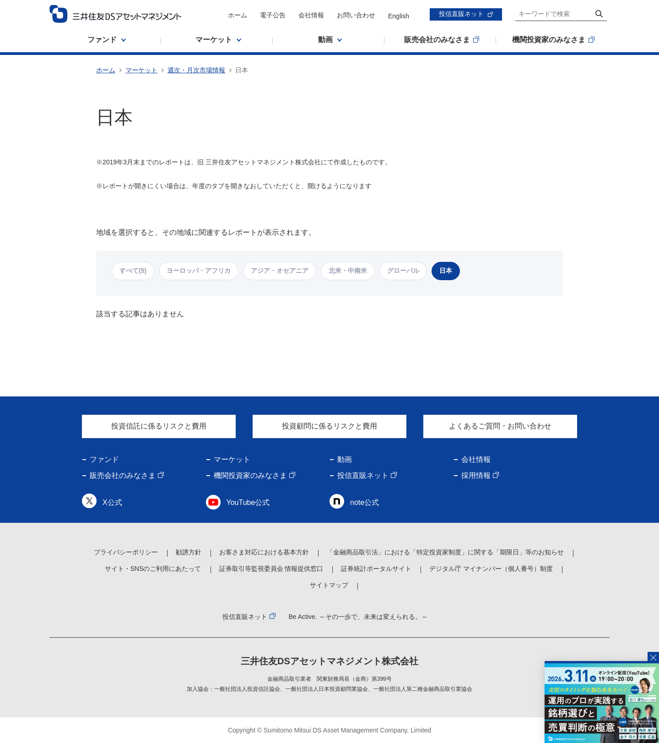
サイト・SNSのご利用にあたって (153, 568)
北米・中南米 (348, 270)
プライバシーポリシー (126, 552)
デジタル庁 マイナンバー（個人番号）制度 (491, 568)
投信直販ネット (461, 13)
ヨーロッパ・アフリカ (199, 270)
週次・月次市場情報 (196, 70)
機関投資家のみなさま (250, 475)
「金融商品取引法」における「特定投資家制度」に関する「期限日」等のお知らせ (445, 552)
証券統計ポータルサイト (376, 568)
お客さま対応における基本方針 (264, 552)
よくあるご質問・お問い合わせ (500, 426)
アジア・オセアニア (279, 270)
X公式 (112, 502)
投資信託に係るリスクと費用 (158, 426)
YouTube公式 (248, 502)
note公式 (364, 502)
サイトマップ (329, 585)
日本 (445, 270)
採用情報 (476, 475)
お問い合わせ (356, 15)
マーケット (141, 70)
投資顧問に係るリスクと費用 (329, 426)
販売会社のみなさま (123, 475)
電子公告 (273, 15)
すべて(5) (132, 270)
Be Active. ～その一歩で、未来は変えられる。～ (357, 616)
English (398, 16)
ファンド (104, 459)
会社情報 (311, 15)
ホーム (237, 15)
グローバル (403, 270)
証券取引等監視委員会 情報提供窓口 (271, 568)
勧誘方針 (188, 552)
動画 (344, 459)
